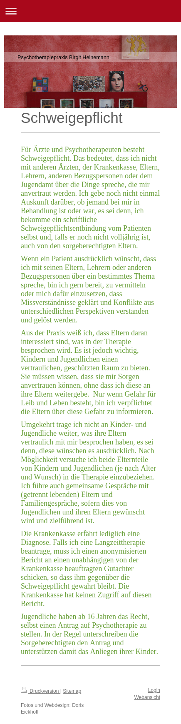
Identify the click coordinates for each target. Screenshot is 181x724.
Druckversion (40, 691)
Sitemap (72, 691)
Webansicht (147, 697)
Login (154, 690)
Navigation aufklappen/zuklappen (90, 11)
